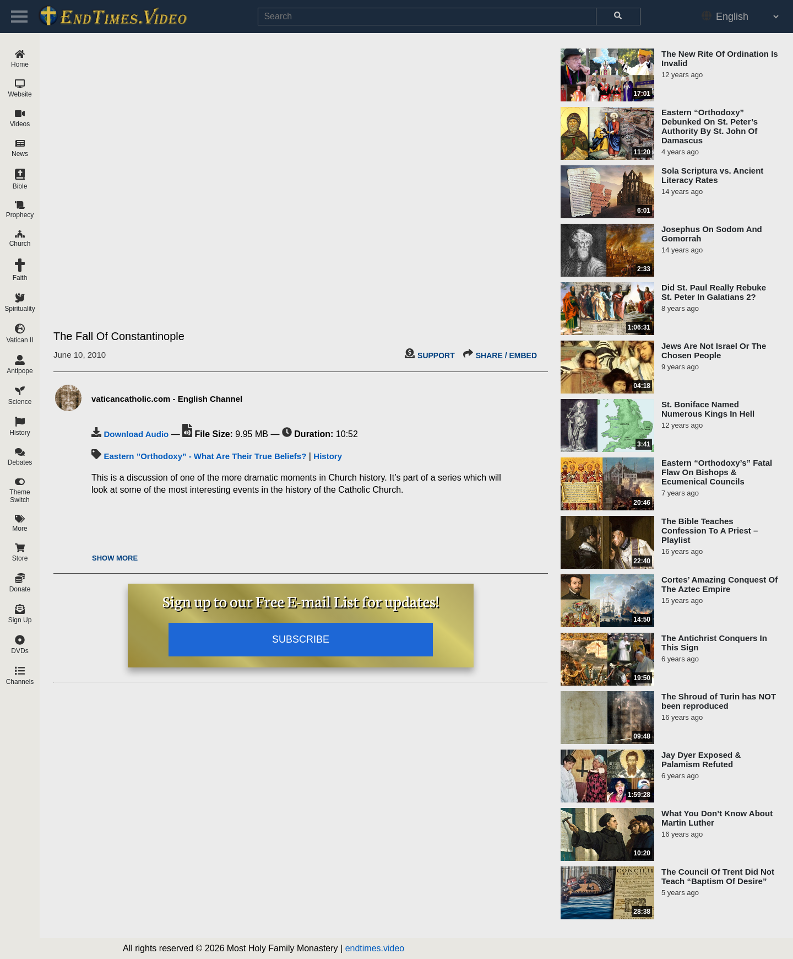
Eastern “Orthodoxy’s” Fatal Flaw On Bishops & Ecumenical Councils (716, 472)
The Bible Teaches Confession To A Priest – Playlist (709, 530)
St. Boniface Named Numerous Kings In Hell (707, 409)
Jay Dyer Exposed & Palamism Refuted (701, 759)
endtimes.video (375, 948)
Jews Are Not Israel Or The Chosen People (713, 350)
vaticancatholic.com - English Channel (166, 398)
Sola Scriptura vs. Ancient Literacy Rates (712, 175)
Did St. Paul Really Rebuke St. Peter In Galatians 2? (713, 292)
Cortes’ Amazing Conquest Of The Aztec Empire (719, 584)
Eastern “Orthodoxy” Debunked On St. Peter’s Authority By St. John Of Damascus (709, 126)
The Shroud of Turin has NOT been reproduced (718, 701)
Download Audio (136, 434)
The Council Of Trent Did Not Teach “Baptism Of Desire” (717, 876)
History (327, 456)
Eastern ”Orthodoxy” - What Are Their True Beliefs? (205, 456)
